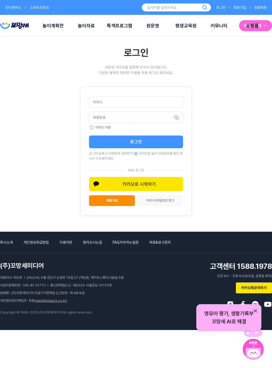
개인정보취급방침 (36, 242)
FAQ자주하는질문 (126, 242)
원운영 (152, 25)
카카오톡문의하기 (254, 288)
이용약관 (66, 242)
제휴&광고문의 (160, 242)
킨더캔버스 (13, 7)
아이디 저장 (100, 127)
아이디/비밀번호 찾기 (160, 200)
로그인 (221, 7)
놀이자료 (86, 25)
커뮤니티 (219, 25)
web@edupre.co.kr (51, 301)
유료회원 (260, 7)
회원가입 (239, 7)
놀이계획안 (53, 25)
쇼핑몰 (252, 25)
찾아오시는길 (92, 242)
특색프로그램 (119, 25)
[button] (136, 184)
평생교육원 (186, 25)
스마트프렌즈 (39, 7)
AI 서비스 (20, 25)
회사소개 (6, 242)
